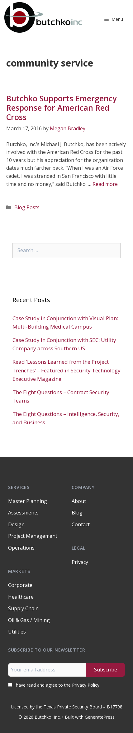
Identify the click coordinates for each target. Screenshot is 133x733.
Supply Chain (23, 608)
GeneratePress (100, 717)
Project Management (32, 535)
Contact (81, 524)
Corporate (20, 585)
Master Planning (27, 501)
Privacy (80, 562)
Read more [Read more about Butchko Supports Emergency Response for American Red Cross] (105, 184)
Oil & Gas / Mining (29, 620)
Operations (21, 547)
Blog (77, 512)
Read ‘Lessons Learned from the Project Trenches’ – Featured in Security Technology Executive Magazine (66, 370)
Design (16, 524)
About (79, 501)
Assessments (23, 512)
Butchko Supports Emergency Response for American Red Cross (61, 107)
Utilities (17, 631)
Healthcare (21, 596)
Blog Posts (27, 207)
